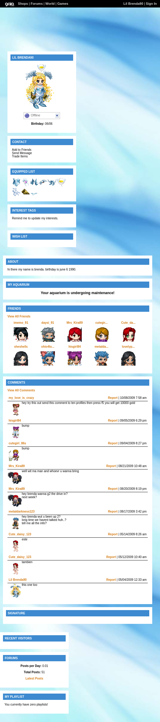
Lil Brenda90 (133, 3)
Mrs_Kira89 (75, 322)
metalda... (101, 346)
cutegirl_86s (17, 443)
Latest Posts (34, 678)
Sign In (151, 3)
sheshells (21, 346)
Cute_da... (128, 322)
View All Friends (18, 316)
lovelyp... (128, 346)
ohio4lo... (47, 346)
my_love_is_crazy (21, 397)
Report (113, 397)
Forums (37, 3)
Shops (23, 3)
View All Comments (21, 390)
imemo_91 (21, 322)
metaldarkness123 (22, 511)
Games (62, 3)
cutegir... (101, 322)
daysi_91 (47, 322)
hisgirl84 (74, 346)
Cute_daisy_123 (20, 534)
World (50, 3)
